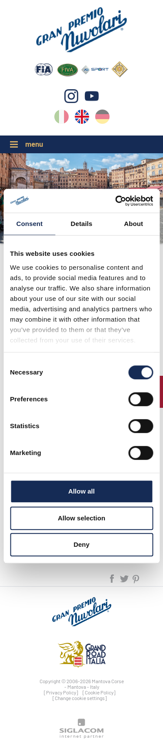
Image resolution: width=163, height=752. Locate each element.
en (82, 118)
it (61, 118)
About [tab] (133, 223)
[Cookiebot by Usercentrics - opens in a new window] (116, 201)
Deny (81, 544)
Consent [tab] (29, 223)
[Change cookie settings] (80, 698)
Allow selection (81, 518)
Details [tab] (82, 223)
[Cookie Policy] (99, 692)
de (102, 118)
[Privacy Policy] (61, 692)
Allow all (81, 491)
